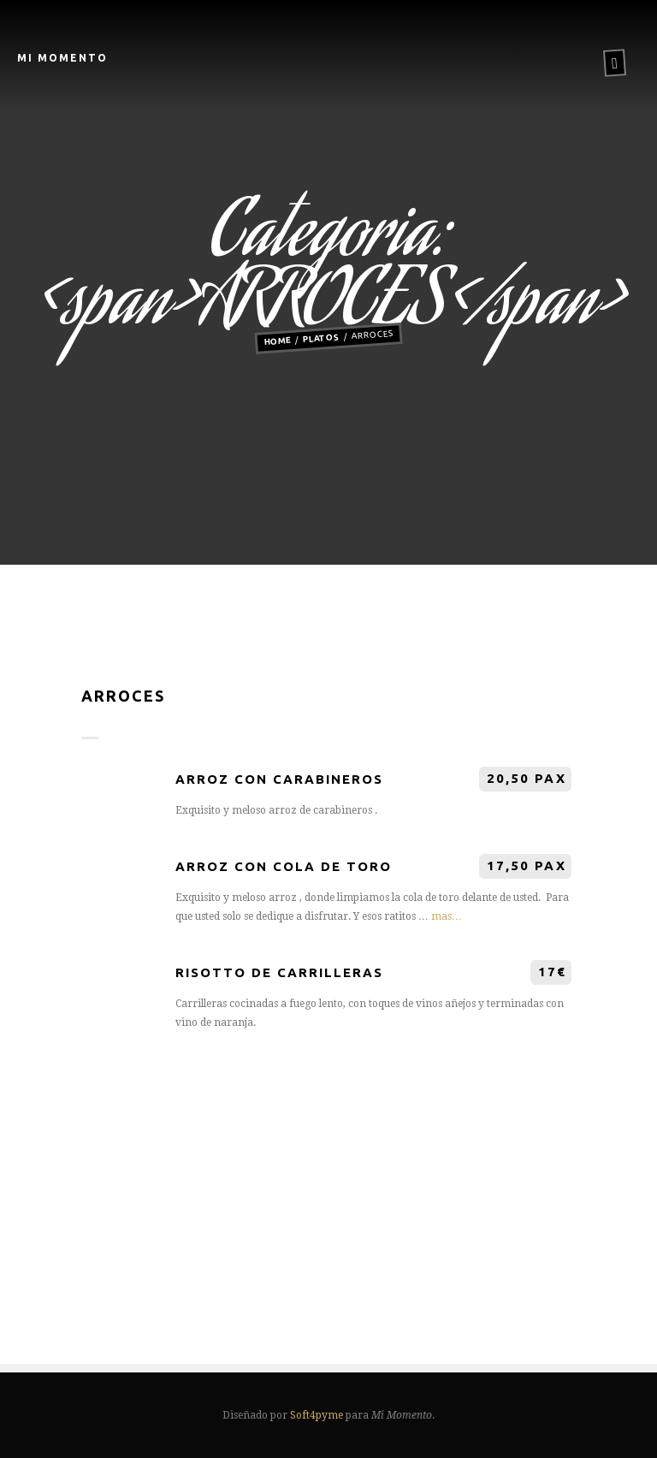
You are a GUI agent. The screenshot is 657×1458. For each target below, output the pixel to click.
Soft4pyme (316, 1415)
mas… (446, 916)
